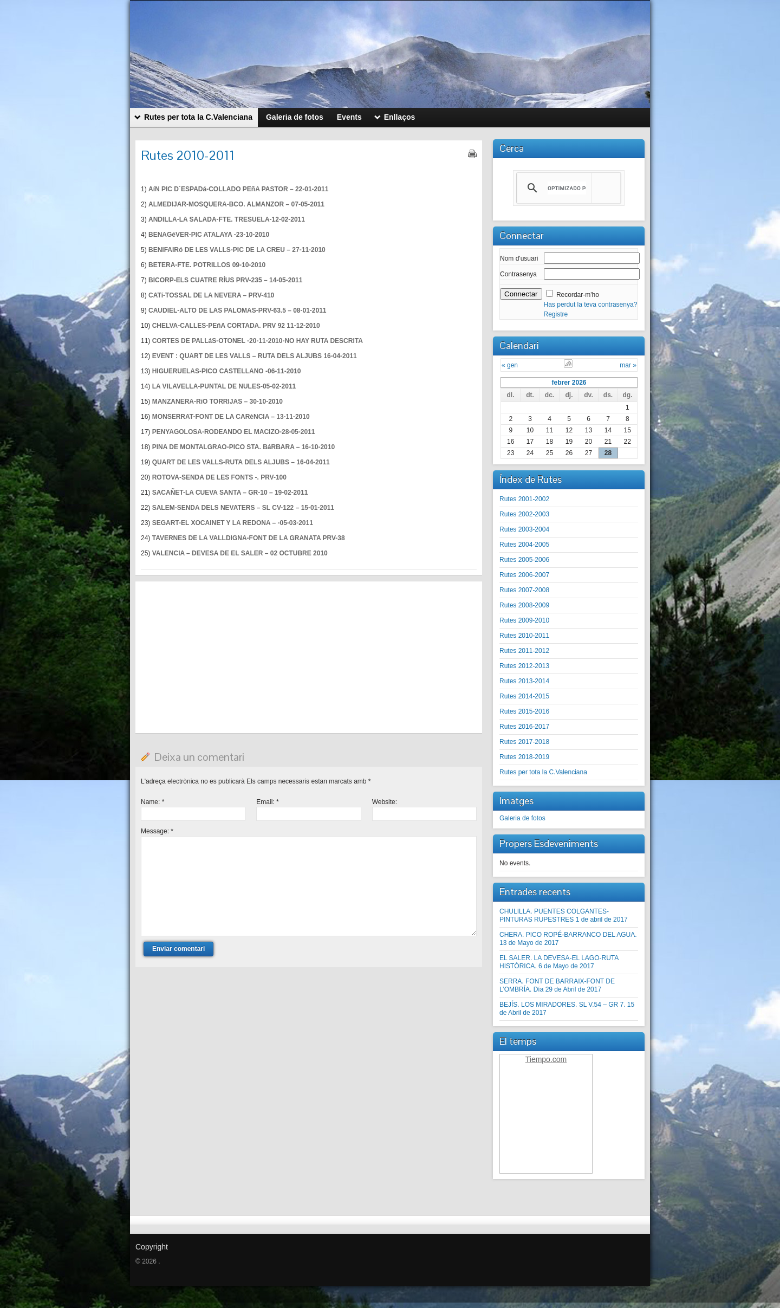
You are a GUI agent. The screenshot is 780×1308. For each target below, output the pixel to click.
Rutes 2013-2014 (524, 681)
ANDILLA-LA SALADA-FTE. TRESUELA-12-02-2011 (226, 219)
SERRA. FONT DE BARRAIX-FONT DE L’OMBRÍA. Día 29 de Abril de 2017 (557, 985)
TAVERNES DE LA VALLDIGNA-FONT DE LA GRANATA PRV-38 (248, 538)
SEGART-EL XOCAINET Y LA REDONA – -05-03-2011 (232, 523)
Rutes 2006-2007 (524, 575)
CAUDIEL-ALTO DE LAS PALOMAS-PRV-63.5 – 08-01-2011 (237, 310)
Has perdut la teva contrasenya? (591, 304)
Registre (556, 314)
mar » (628, 365)
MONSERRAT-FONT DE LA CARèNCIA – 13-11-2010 (231, 416)
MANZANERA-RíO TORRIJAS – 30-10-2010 (217, 401)
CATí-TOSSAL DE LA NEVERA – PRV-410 (211, 295)
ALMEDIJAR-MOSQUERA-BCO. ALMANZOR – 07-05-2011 (236, 204)
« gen (510, 365)
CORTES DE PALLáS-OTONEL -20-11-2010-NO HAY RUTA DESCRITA (257, 341)
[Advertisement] (308, 657)
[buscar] (567, 188)
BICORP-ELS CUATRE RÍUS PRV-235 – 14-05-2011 (225, 280)
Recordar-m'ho (577, 295)
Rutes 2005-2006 (524, 560)
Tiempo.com (546, 1059)
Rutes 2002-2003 (524, 514)
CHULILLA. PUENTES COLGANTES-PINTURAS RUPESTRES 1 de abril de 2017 (563, 915)
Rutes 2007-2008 (524, 590)
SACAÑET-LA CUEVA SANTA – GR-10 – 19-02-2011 (230, 492)
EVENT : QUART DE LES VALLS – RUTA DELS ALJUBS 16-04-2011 (254, 356)
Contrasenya (518, 274)
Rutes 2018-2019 (524, 757)
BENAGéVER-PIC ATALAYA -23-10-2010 (208, 234)
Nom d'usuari (519, 258)
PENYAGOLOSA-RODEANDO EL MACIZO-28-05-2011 (233, 432)
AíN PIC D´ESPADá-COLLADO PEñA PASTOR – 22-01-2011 (238, 189)
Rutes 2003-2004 (524, 529)
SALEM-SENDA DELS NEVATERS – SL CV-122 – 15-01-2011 (243, 507)
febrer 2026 (568, 382)
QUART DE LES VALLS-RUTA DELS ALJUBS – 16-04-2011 (241, 462)
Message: (157, 831)
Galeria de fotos (522, 818)
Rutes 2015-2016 (524, 711)
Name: (152, 802)
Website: (384, 802)
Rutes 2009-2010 (524, 620)
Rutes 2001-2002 (524, 499)
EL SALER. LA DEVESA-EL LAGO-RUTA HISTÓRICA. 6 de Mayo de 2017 (559, 962)
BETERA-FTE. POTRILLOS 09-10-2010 (206, 265)
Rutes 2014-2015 (524, 696)
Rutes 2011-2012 (524, 651)
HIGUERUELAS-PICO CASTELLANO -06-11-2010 (226, 371)
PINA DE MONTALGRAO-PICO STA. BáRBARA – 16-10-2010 (243, 447)
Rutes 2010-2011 (524, 635)
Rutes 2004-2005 (524, 544)
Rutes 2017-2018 (524, 742)
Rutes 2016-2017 (524, 726)
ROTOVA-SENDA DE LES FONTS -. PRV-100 (219, 477)
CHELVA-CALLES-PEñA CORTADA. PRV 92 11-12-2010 (236, 325)
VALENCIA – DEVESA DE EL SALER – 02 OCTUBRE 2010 (240, 553)
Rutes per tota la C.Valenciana (543, 772)
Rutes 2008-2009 (524, 605)
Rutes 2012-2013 (524, 666)
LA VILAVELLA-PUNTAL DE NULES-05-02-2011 (224, 386)
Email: (267, 802)
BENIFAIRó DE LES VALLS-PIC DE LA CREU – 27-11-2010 (237, 250)
